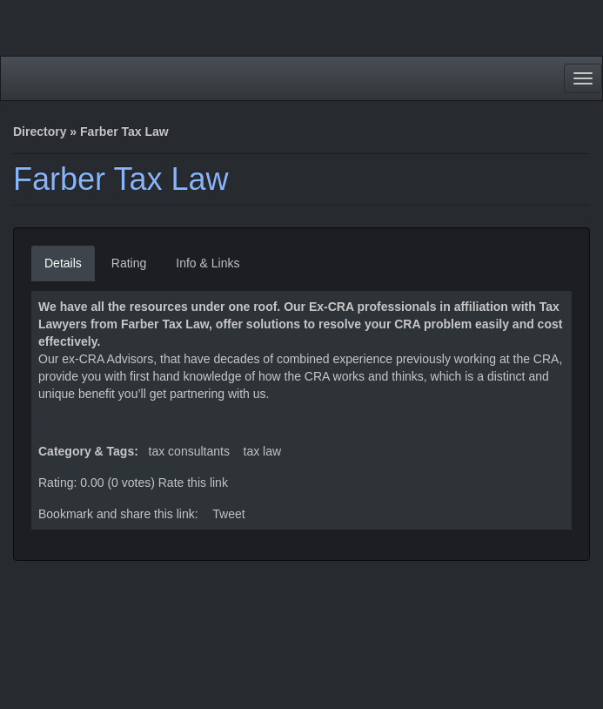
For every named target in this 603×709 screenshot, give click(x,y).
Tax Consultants (189, 451)
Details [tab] (63, 263)
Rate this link (193, 483)
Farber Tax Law (120, 179)
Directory (39, 131)
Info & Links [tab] (207, 263)
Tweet (228, 514)
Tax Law (263, 451)
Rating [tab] (128, 263)
